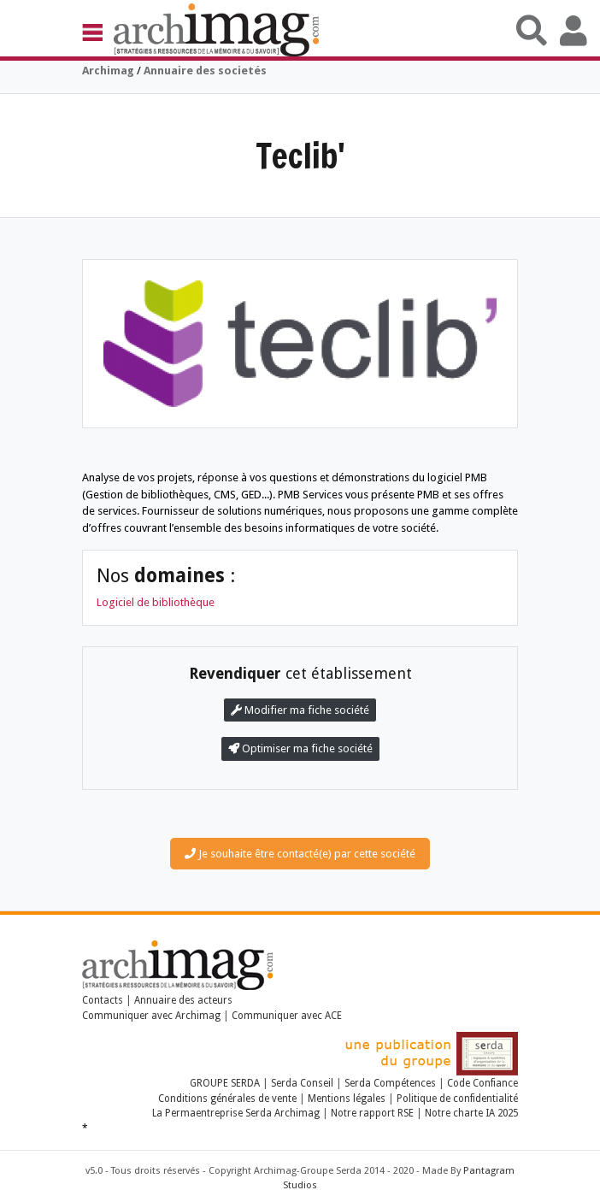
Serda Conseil (302, 1083)
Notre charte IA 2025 (471, 1113)
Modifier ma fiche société (300, 710)
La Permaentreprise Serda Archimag (236, 1113)
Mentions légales (346, 1099)
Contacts (102, 1000)
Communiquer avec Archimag (151, 1016)
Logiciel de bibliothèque (156, 602)
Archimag (108, 70)
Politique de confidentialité (457, 1099)
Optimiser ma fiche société (300, 748)
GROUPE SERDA (226, 1083)
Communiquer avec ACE (287, 1016)
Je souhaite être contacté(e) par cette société (300, 853)
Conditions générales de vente (227, 1099)
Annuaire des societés (205, 70)
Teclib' (300, 155)
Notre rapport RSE (372, 1113)
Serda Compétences (390, 1083)
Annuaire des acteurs (183, 1000)
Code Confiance (482, 1083)
